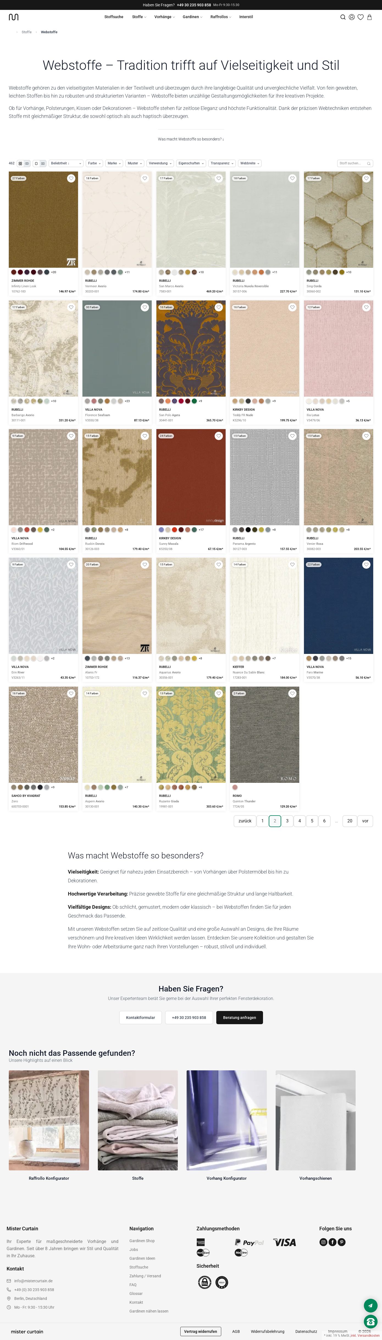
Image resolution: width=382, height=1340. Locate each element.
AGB (236, 1331)
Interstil (246, 17)
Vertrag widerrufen (200, 1331)
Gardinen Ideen (142, 1258)
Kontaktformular (140, 1017)
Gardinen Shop (142, 1241)
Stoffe (137, 17)
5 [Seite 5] (312, 821)
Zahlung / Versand (145, 1276)
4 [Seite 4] (299, 821)
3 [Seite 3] (287, 821)
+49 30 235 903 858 (194, 5)
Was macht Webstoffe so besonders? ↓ (191, 139)
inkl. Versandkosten (365, 1336)
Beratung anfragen (239, 1017)
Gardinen (191, 17)
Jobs (133, 1249)
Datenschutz (306, 1331)
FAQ (133, 1285)
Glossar (136, 1293)
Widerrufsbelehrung (267, 1331)
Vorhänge (162, 17)
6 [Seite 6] (324, 821)
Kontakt (136, 1302)
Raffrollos (219, 17)
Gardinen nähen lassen (148, 1311)
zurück (245, 821)
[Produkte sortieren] (66, 163)
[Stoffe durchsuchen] (351, 163)
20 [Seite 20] (349, 821)
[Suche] (343, 17)
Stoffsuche (113, 17)
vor (365, 821)
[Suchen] (369, 163)
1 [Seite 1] (262, 821)
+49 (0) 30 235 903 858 (34, 1289)
